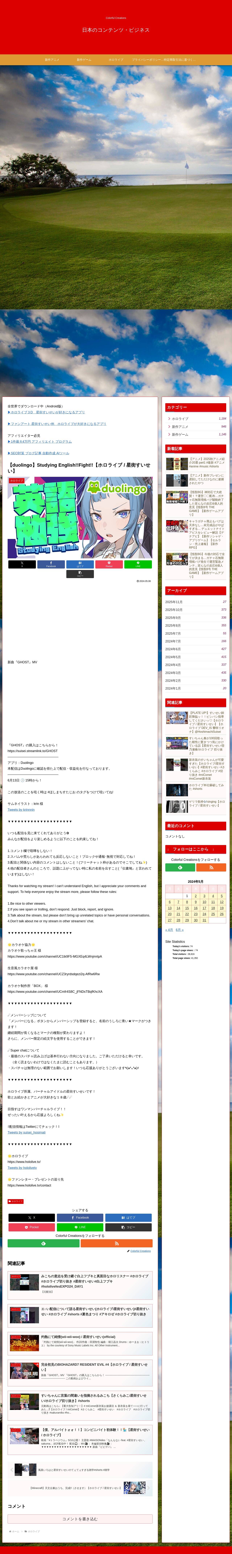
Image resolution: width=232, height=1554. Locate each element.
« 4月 (169, 930)
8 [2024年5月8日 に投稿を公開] (187, 902)
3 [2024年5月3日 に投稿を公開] (204, 896)
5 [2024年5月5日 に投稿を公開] (222, 896)
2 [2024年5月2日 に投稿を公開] (196, 896)
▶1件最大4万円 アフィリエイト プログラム (40, 441)
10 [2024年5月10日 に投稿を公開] (204, 902)
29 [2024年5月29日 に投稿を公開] (187, 920)
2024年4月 (195, 664)
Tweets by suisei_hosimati (26, 1123)
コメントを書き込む (80, 1510)
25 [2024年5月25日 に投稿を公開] (213, 914)
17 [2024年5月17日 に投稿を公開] (204, 908)
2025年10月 (195, 609)
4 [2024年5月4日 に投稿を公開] (213, 896)
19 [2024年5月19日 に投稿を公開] (222, 908)
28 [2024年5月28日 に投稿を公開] (178, 920)
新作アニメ (199, 426)
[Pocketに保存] (92, 564)
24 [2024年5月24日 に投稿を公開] (204, 914)
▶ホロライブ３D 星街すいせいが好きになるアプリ (46, 412)
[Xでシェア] (19, 564)
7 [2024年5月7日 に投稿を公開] (178, 902)
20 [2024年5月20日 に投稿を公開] (169, 914)
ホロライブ (15, 1191)
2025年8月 (195, 625)
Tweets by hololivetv (22, 1158)
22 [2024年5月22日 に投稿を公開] (187, 914)
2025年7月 (195, 633)
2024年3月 (195, 672)
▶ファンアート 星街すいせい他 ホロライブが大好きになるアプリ (57, 424)
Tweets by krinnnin (21, 800)
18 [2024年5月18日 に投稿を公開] (213, 908)
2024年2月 (195, 680)
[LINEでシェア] (116, 564)
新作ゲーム (199, 434)
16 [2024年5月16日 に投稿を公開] (196, 908)
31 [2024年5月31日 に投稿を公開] (204, 920)
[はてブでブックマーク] (68, 564)
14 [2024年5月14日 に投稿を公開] (178, 908)
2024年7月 (195, 641)
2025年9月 (195, 617)
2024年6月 (195, 649)
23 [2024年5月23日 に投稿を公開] (196, 914)
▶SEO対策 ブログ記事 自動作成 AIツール (38, 453)
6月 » (180, 930)
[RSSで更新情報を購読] (117, 1234)
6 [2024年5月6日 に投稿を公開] (170, 902)
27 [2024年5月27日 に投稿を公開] (169, 920)
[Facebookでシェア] (43, 564)
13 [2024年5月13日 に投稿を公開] (169, 908)
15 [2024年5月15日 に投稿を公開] (187, 908)
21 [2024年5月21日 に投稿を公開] (178, 914)
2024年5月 (195, 656)
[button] (140, 564)
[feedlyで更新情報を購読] (43, 1234)
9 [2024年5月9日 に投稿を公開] (196, 902)
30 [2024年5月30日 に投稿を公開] (196, 920)
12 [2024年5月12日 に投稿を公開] (222, 902)
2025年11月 (195, 601)
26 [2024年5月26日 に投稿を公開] (222, 914)
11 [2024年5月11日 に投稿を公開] (213, 902)
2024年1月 (195, 688)
